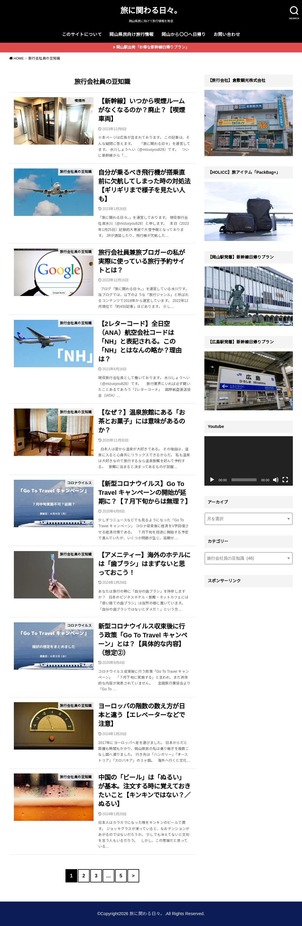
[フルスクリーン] (285, 480)
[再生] (212, 480)
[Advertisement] (248, 627)
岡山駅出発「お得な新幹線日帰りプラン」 (152, 47)
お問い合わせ (227, 34)
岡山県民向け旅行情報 (131, 34)
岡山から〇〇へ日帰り (184, 34)
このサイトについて (82, 34)
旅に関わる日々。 (151, 10)
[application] (248, 461)
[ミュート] (276, 480)
